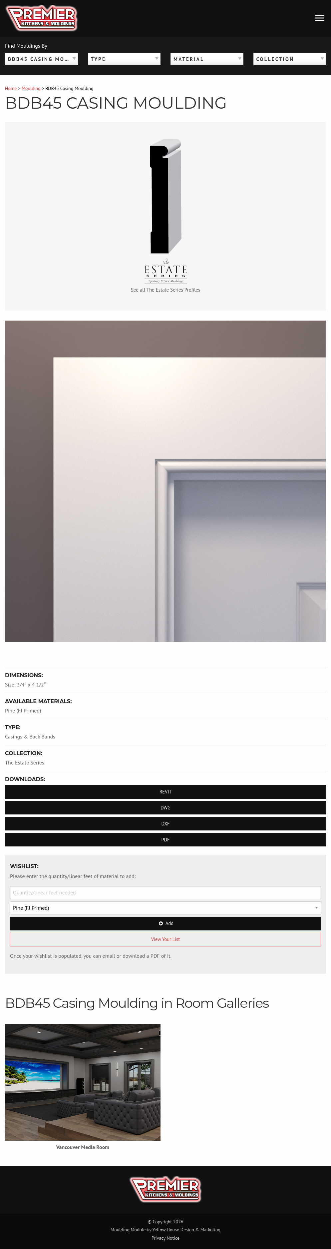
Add (165, 923)
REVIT (166, 791)
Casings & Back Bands (30, 736)
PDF (166, 839)
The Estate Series (24, 762)
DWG (165, 807)
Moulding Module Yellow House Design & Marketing (165, 1230)
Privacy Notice (165, 1238)
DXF (165, 823)
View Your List (165, 939)
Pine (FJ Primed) (23, 710)
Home (11, 88)
